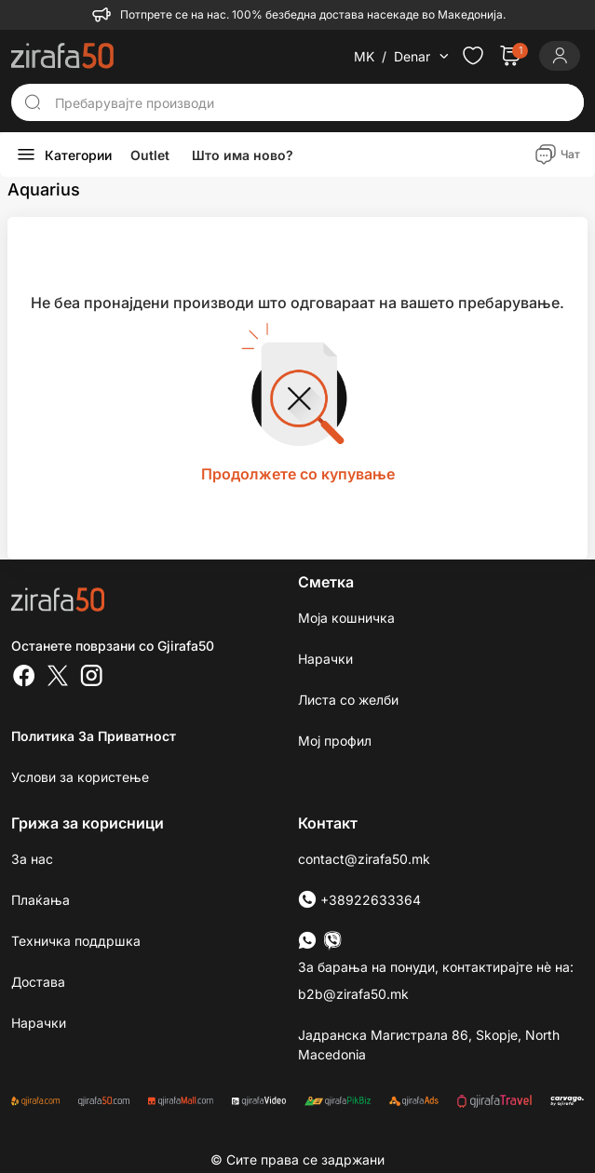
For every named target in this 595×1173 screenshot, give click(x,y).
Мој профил (335, 740)
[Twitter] (58, 677)
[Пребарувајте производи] (314, 102)
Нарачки (325, 659)
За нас (32, 859)
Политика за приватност (93, 736)
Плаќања (40, 900)
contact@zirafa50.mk (364, 859)
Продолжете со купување (298, 474)
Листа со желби (348, 700)
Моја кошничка (346, 618)
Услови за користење (80, 777)
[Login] (559, 56)
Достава (38, 982)
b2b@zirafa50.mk (353, 994)
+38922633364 (359, 900)
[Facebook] (24, 677)
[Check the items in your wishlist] (473, 56)
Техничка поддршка (76, 941)
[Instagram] (91, 677)
